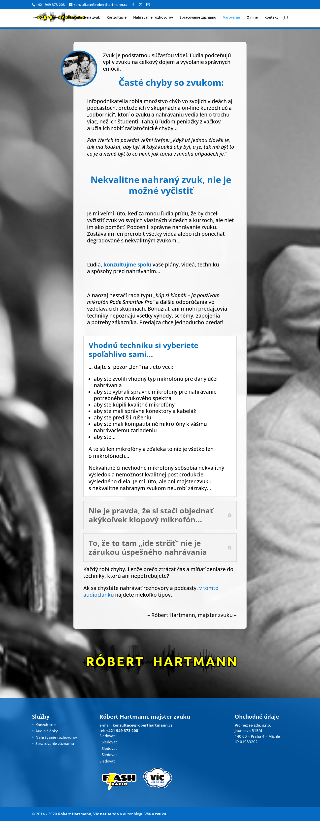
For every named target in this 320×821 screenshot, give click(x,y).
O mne (252, 18)
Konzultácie (117, 18)
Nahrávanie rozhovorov (153, 18)
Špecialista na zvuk (84, 18)
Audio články (46, 730)
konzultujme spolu (127, 264)
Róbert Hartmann (74, 813)
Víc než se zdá (106, 813)
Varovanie (231, 18)
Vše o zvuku (155, 813)
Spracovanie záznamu (198, 18)
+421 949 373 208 (50, 4)
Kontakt (271, 18)
